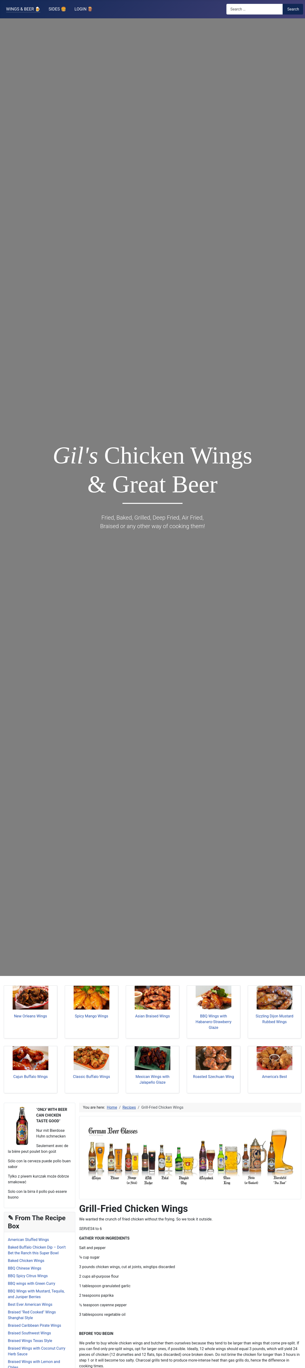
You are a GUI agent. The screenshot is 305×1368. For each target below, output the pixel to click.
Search (293, 9)
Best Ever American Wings (30, 1304)
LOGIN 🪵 (84, 9)
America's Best (274, 1076)
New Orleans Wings (30, 1016)
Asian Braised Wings (152, 1016)
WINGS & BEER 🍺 (23, 9)
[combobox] (254, 9)
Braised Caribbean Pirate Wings (34, 1325)
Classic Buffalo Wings (91, 1076)
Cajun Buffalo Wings (30, 1076)
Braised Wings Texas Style (30, 1340)
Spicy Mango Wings (91, 1016)
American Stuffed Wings (28, 1239)
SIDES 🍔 (57, 9)
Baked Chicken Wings (26, 1260)
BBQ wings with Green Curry (31, 1283)
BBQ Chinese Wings (24, 1268)
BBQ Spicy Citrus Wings (28, 1276)
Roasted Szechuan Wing (213, 1076)
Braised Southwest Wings (29, 1333)
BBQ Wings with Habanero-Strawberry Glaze (214, 1022)
